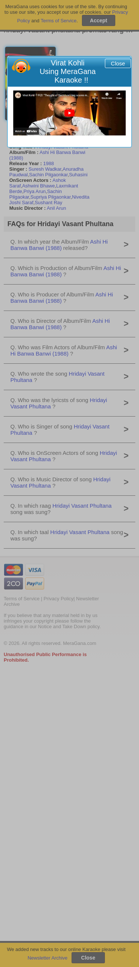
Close (118, 63)
